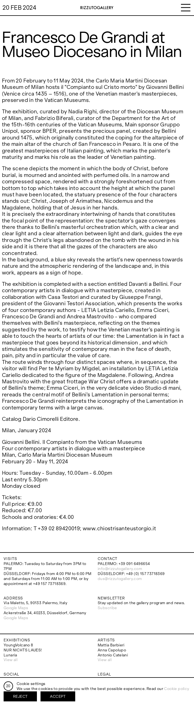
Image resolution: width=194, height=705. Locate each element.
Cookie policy (176, 688)
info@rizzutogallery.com (120, 568)
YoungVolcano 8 (18, 645)
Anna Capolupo (112, 650)
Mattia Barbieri (111, 645)
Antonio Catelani (113, 655)
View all (10, 660)
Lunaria (10, 655)
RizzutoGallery (97, 7)
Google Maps (16, 608)
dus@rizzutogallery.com (120, 578)
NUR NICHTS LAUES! (23, 650)
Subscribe (107, 608)
